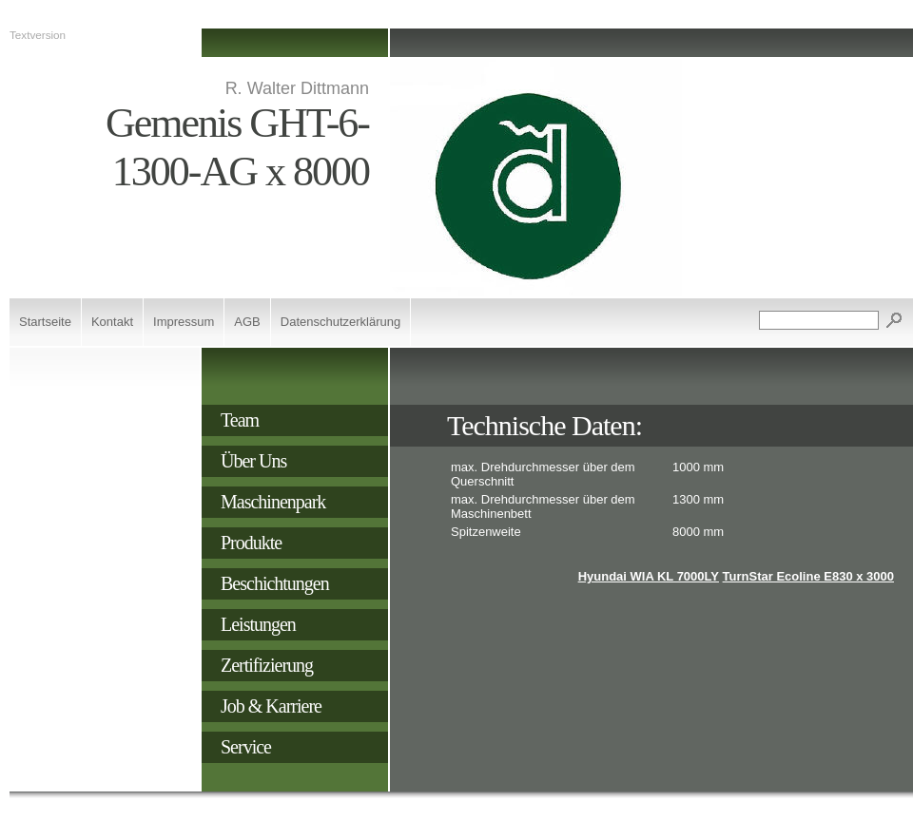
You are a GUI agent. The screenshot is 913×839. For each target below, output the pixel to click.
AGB (247, 322)
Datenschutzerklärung (340, 322)
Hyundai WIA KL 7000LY (648, 576)
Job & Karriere (271, 706)
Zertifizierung (267, 665)
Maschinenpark (273, 501)
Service (246, 746)
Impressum (183, 322)
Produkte (251, 542)
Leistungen (258, 624)
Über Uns (253, 460)
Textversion (38, 35)
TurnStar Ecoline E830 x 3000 (808, 576)
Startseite (45, 322)
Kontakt (112, 322)
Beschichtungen (275, 583)
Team (240, 420)
